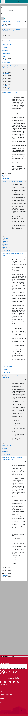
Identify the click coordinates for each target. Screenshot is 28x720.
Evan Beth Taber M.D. (6, 62)
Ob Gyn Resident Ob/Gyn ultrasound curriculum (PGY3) (12, 458)
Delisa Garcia (5, 241)
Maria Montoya (5, 178)
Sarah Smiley (5, 59)
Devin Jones (4, 82)
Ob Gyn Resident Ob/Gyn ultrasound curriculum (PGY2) (12, 376)
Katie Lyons (4, 175)
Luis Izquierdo (5, 50)
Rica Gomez (4, 79)
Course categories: (5, 7)
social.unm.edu (6, 684)
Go (2, 18)
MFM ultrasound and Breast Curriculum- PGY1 (13, 254)
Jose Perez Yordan (6, 53)
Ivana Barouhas (5, 73)
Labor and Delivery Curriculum (11, 92)
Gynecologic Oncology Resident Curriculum (11, 66)
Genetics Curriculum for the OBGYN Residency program (12, 29)
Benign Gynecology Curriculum (11, 21)
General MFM (6, 40)
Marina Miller (5, 85)
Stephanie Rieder (5, 88)
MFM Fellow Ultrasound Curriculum (12, 181)
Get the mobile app (5, 663)
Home (2, 658)
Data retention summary (6, 662)
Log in (25, 1)
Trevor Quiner (5, 56)
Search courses (4, 13)
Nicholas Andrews (6, 25)
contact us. (3, 667)
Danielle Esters (5, 36)
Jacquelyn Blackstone (7, 44)
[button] (5, 18)
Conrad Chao (5, 47)
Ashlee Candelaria (6, 76)
